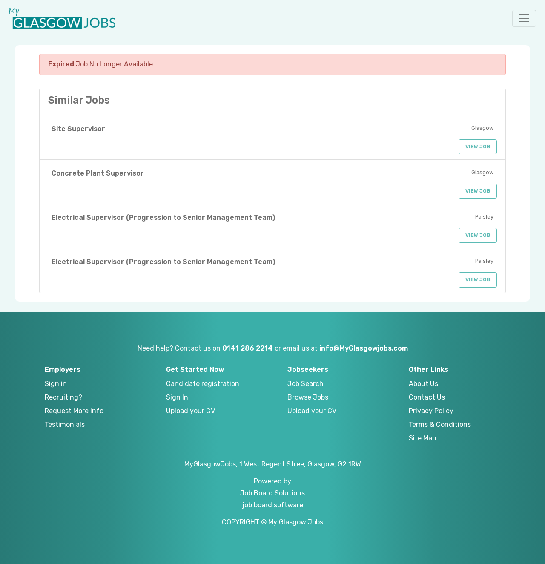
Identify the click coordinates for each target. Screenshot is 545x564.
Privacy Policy (431, 411)
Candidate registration (202, 384)
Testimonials (65, 424)
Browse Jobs (307, 397)
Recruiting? (63, 397)
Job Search (305, 384)
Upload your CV (190, 411)
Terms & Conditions (440, 424)
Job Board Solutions (272, 493)
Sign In (177, 397)
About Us (423, 384)
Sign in (56, 384)
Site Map (422, 438)
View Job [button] (477, 147)
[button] (524, 18)
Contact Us (427, 397)
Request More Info (74, 411)
